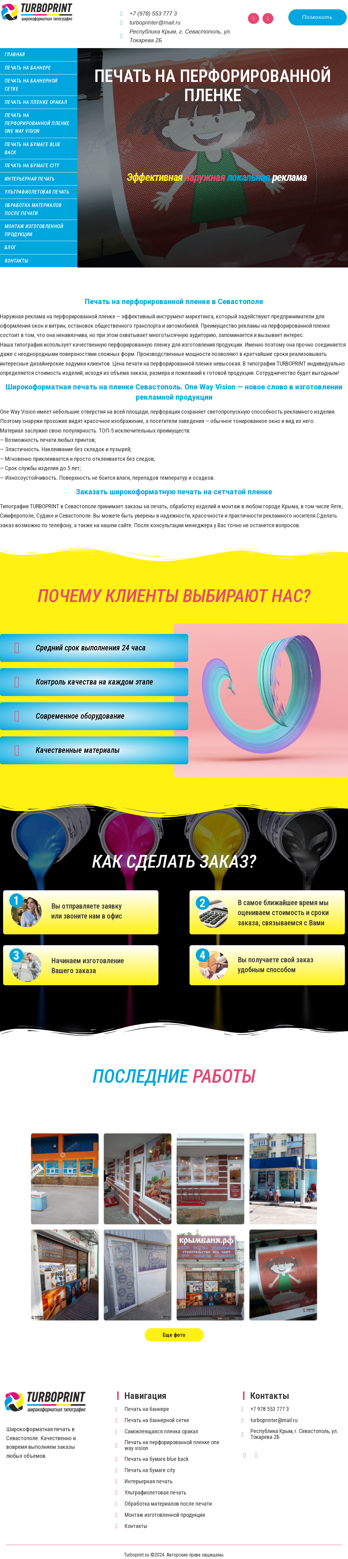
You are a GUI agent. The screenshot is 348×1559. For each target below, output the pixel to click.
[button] (317, 17)
